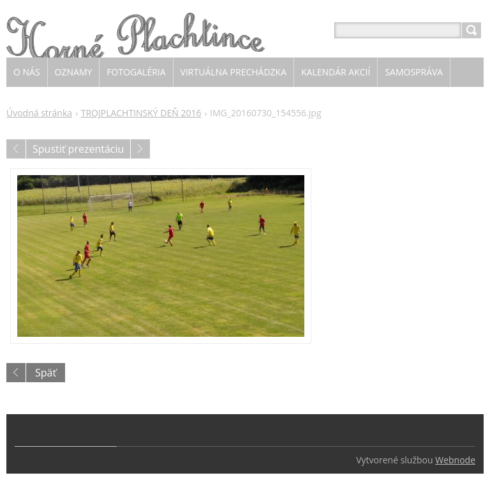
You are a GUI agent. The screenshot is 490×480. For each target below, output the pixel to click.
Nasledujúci (140, 149)
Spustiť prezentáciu (78, 149)
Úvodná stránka (39, 113)
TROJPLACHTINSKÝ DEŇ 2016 (141, 113)
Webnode (455, 460)
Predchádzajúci (16, 149)
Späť (45, 373)
